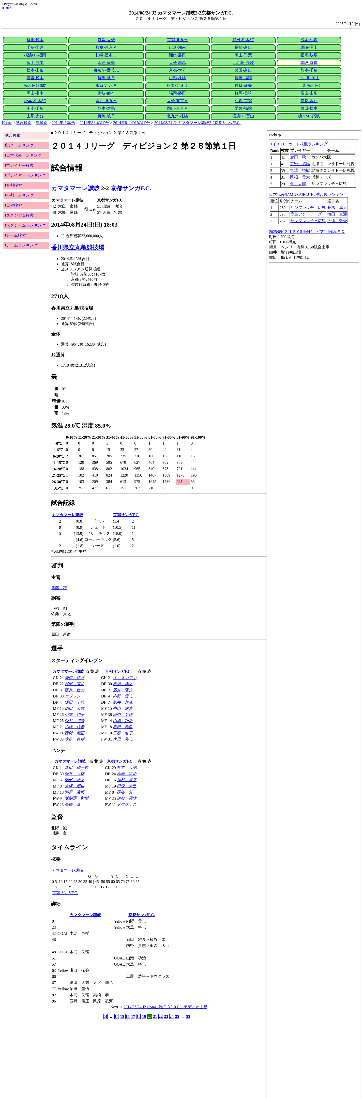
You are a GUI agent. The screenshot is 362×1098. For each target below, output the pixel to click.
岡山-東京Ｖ (177, 108)
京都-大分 (177, 70)
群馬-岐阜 (106, 78)
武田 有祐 (74, 684)
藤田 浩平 (74, 780)
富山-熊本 (35, 63)
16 (128, 1016)
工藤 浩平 (123, 733)
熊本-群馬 (106, 108)
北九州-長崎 (243, 63)
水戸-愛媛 (106, 63)
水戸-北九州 (106, 101)
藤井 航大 (74, 690)
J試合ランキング (19, 145)
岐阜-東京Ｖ (106, 47)
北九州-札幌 (177, 116)
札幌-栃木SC (106, 55)
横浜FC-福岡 (35, 55)
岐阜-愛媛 (243, 85)
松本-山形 (35, 70)
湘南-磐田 (177, 55)
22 (161, 1016)
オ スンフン (124, 678)
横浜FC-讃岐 (35, 85)
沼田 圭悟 (74, 702)
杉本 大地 (126, 767)
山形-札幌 (177, 78)
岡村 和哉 (74, 721)
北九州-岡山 (309, 78)
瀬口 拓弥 (74, 678)
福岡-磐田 (177, 93)
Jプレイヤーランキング (25, 175)
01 (105, 1016)
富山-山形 (309, 93)
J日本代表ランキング (23, 155)
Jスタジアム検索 (19, 215)
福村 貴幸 (126, 780)
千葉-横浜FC (309, 85)
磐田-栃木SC (243, 40)
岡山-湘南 (35, 93)
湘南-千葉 (35, 108)
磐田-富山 (243, 70)
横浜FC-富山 (243, 116)
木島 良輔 (74, 739)
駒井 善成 (123, 702)
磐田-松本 (309, 108)
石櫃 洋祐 (123, 684)
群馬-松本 (35, 40)
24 (172, 1016)
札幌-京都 (243, 101)
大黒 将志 (123, 739)
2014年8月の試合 (94, 123)
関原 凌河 (74, 792)
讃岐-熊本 (106, 93)
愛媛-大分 (106, 40)
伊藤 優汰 (126, 798)
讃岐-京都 (309, 63)
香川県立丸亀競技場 (77, 247)
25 (177, 1016)
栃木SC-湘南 (177, 85)
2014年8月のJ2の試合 (131, 123)
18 (138, 1016)
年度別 (41, 123)
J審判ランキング (19, 195)
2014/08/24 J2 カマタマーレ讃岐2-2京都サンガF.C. (197, 123)
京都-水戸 (309, 101)
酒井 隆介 (123, 690)
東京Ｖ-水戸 (106, 85)
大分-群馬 (177, 63)
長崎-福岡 (243, 78)
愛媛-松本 (35, 78)
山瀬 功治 (123, 721)
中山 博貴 (123, 708)
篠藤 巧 (59, 588)
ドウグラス (126, 804)
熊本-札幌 (309, 40)
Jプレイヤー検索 (19, 165)
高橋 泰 (72, 804)
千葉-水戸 (35, 47)
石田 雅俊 (123, 727)
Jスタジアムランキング (25, 225)
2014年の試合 (63, 123)
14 (117, 1016)
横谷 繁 (125, 792)
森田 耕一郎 (76, 767)
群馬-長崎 (243, 93)
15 (122, 1016)
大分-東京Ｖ (177, 101)
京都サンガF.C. (130, 188)
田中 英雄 (123, 714)
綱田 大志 (74, 708)
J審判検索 (13, 185)
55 (188, 1016)
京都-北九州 (177, 40)
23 (166, 1016)
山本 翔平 (74, 714)
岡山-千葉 (243, 55)
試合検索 (23, 123)
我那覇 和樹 (76, 798)
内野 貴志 (123, 696)
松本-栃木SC (35, 101)
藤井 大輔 (74, 774)
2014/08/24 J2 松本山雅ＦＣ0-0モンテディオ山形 (165, 1007)
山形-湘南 (177, 47)
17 (133, 1016)
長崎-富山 (243, 47)
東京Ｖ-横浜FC (106, 70)
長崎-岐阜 (106, 116)
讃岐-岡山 (309, 47)
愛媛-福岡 (243, 108)
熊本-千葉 (309, 70)
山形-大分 (35, 116)
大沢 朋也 (74, 786)
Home (7, 8)
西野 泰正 (74, 733)
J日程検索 (13, 205)
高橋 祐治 (126, 774)
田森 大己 (126, 786)
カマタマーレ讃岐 (75, 188)
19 (144, 1016)
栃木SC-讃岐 (309, 116)
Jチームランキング (21, 245)
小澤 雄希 (74, 727)
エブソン (72, 696)
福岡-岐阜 (309, 55)
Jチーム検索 (15, 235)
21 (155, 1016)
